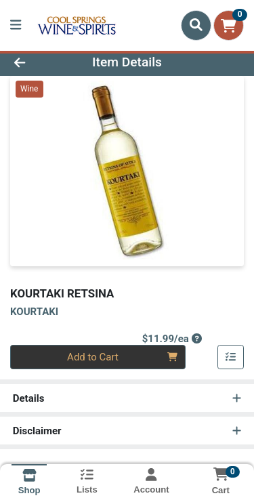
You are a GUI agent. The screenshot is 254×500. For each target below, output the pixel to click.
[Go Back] (39, 62)
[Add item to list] (231, 357)
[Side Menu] (15, 25)
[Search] (196, 25)
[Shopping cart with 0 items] (228, 25)
